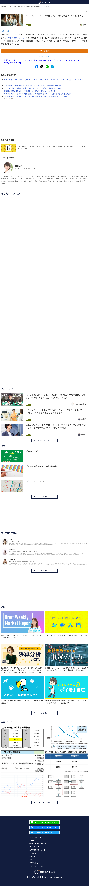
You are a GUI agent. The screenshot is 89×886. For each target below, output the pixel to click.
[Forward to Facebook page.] (44, 827)
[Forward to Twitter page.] (44, 832)
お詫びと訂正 (33, 863)
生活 (11, 6)
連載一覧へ (44, 713)
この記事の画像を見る (44, 56)
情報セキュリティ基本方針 (37, 844)
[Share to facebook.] (36, 66)
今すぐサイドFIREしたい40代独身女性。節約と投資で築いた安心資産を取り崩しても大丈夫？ (38, 94)
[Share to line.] (47, 66)
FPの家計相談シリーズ (15, 37)
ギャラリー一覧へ (44, 802)
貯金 (3, 31)
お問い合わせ (33, 853)
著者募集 (32, 856)
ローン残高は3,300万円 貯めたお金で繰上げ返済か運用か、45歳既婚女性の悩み (33, 85)
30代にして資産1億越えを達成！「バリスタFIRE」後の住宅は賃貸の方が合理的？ (33, 88)
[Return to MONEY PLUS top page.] (44, 2)
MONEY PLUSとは (35, 837)
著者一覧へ (44, 571)
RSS (30, 860)
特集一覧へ (44, 497)
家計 (8, 31)
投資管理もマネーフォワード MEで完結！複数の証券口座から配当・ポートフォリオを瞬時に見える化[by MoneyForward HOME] (41, 61)
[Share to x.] (41, 66)
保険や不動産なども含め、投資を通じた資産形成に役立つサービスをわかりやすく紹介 (35, 96)
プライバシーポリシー (36, 847)
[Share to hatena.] (52, 66)
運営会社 (32, 840)
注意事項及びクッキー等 (37, 850)
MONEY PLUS (4, 6)
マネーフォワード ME (36, 866)
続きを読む (44, 51)
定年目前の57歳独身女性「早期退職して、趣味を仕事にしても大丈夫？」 (30, 91)
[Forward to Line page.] (44, 822)
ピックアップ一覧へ (44, 440)
